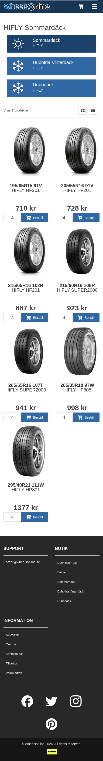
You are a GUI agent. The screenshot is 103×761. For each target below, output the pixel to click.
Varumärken (14, 673)
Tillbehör (11, 663)
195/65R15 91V (26, 188)
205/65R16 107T (26, 387)
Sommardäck (66, 582)
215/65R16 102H (25, 287)
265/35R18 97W (77, 387)
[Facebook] (28, 706)
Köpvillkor (12, 634)
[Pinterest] (51, 729)
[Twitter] (52, 706)
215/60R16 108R (77, 287)
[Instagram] (75, 706)
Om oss (11, 644)
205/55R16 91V (77, 188)
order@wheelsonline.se (23, 562)
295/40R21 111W (26, 487)
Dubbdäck (64, 601)
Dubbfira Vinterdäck (70, 591)
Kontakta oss (14, 654)
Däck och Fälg (67, 562)
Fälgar (61, 572)
